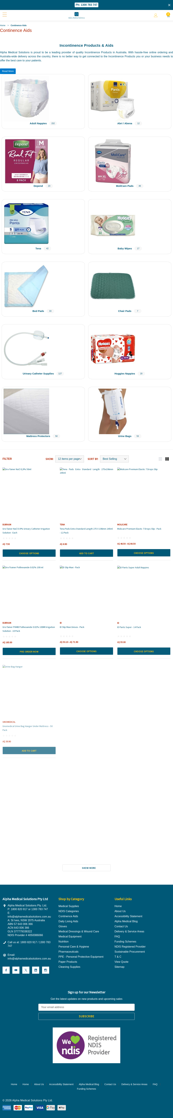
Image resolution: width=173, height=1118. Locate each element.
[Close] (169, 5)
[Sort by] (114, 458)
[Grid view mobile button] (167, 459)
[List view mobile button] (160, 459)
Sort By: (93, 459)
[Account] (156, 15)
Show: (49, 459)
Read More (8, 71)
